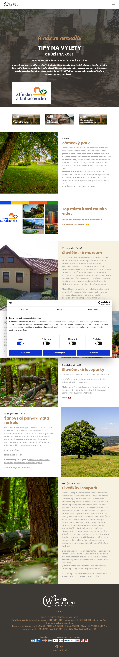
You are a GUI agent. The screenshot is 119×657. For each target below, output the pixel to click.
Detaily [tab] (59, 310)
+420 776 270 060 (83, 620)
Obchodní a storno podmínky (59, 623)
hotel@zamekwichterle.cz (24, 620)
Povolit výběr (59, 353)
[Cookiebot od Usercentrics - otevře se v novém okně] (100, 303)
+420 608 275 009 (54, 620)
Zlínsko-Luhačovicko (48, 60)
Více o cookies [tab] (94, 310)
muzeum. (94, 260)
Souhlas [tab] (24, 310)
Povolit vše (93, 353)
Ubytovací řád (99, 620)
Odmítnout (25, 353)
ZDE (87, 224)
